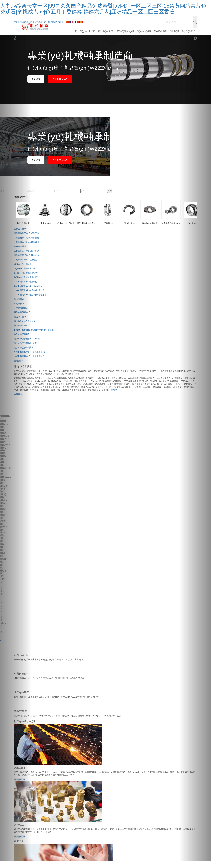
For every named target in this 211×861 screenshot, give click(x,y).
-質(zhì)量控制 (20, 727)
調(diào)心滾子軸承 (23, 776)
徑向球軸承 (19, 782)
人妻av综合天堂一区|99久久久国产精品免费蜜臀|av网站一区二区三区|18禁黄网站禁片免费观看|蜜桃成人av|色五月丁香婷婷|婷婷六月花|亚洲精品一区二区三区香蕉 (103, 9)
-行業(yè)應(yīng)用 (23, 721)
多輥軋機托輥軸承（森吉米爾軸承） (30, 791)
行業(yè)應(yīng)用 (125, 31)
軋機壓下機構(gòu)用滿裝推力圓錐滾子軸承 (34, 330)
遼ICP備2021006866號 (118, 809)
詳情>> (114, 390)
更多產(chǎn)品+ (21, 800)
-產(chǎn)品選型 (21, 719)
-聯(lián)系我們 (20, 733)
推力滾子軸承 (20, 785)
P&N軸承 (18, 794)
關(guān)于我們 (87, 31)
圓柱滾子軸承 (20, 771)
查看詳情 (36, 79)
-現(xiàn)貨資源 (21, 724)
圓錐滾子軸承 (20, 774)
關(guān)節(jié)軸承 (23, 797)
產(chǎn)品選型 (105, 31)
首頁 (74, 31)
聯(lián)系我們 (189, 31)
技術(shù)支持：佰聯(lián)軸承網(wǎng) (87, 809)
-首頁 (16, 713)
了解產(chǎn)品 (60, 79)
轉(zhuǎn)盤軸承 (21, 788)
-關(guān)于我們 (21, 716)
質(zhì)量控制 (160, 31)
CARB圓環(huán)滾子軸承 (26, 779)
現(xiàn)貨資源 (144, 31)
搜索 (110, 191)
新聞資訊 (174, 31)
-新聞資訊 (18, 730)
